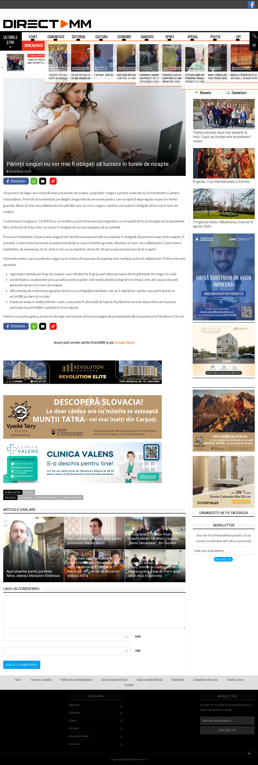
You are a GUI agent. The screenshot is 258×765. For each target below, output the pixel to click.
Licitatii (74, 728)
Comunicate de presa (205, 679)
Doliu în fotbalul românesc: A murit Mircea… (195, 63)
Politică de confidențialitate (76, 679)
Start (18, 679)
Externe (74, 744)
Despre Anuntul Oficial (149, 679)
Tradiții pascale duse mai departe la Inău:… (41, 61)
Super (240, 55)
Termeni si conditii (40, 679)
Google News (124, 342)
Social (28, 492)
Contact (129, 684)
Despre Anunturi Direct (114, 679)
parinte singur (47, 497)
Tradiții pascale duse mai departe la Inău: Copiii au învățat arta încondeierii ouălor (221, 136)
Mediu (136, 55)
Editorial (74, 712)
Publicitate (178, 679)
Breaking (34, 45)
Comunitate (37, 55)
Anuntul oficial (78, 736)
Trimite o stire (235, 679)
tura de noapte (71, 497)
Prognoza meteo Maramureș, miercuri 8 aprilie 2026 (145, 63)
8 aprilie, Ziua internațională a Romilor (90, 63)
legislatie (26, 497)
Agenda (74, 705)
